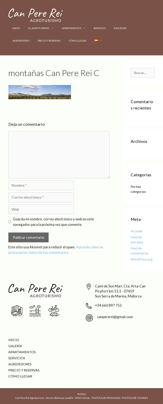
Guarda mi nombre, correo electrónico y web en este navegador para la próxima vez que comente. (53, 222)
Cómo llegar (77, 40)
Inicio (16, 28)
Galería (15, 346)
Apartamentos (76, 28)
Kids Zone (120, 28)
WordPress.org (142, 259)
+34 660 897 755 (108, 305)
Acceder (137, 231)
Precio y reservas (49, 40)
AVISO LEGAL (82, 397)
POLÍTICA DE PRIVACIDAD (106, 397)
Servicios (100, 28)
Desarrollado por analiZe (59, 397)
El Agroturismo (43, 28)
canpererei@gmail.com (115, 317)
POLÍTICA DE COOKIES (135, 397)
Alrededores (21, 40)
